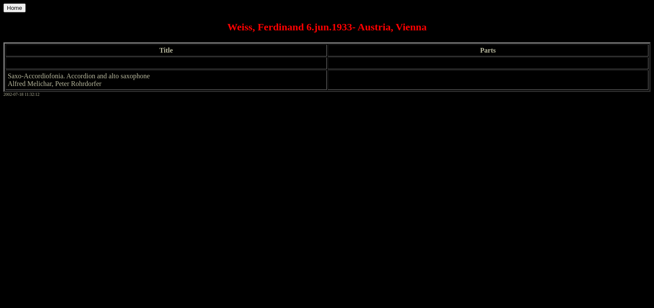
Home (14, 8)
